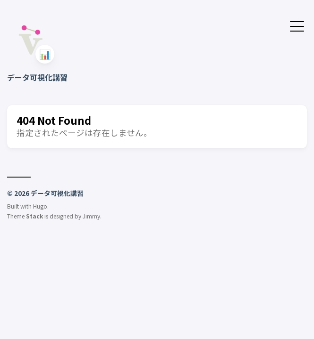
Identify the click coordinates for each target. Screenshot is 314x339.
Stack (34, 216)
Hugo (40, 206)
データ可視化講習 (37, 77)
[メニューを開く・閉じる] (297, 25)
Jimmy (91, 216)
